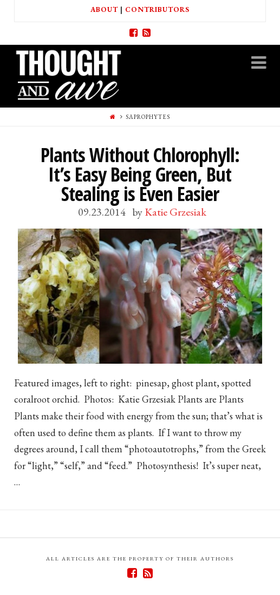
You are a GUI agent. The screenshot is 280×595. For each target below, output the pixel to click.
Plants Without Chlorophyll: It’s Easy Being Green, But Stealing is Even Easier (140, 174)
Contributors (157, 9)
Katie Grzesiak (175, 212)
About (104, 9)
